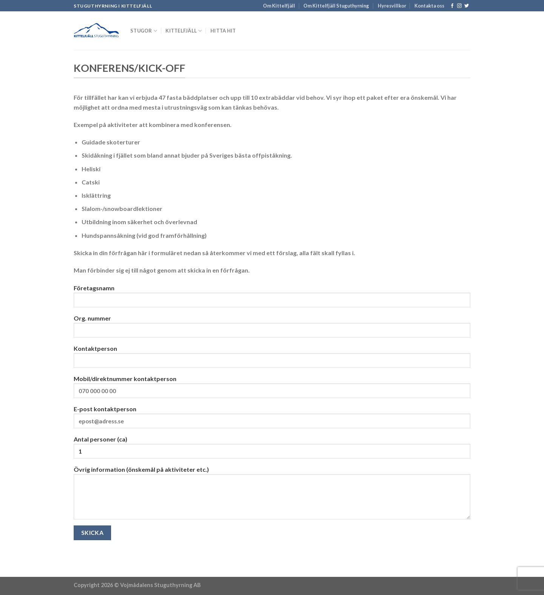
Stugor (143, 30)
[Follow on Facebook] (452, 6)
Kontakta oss (429, 6)
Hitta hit (223, 31)
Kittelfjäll (183, 30)
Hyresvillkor (392, 6)
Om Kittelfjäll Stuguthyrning (336, 6)
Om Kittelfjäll (279, 6)
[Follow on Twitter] (466, 6)
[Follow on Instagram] (459, 6)
